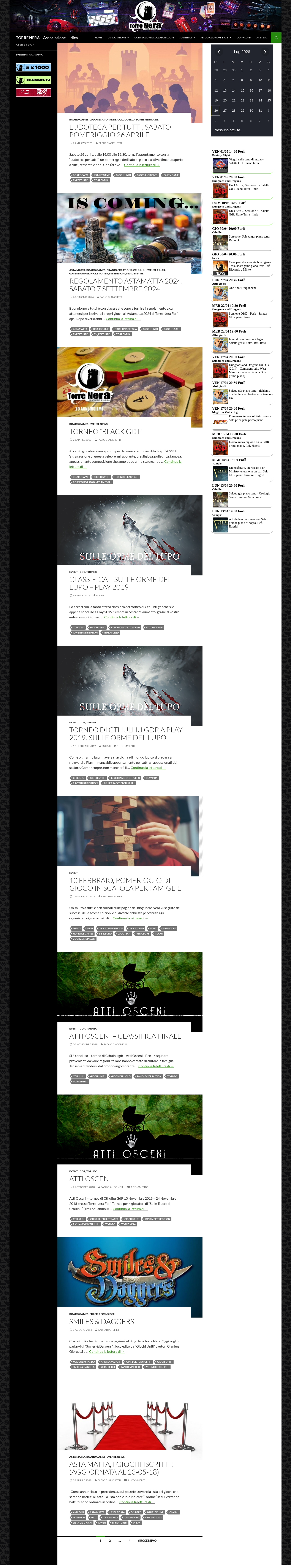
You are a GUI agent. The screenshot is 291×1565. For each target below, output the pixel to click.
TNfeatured (80, 180)
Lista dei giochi (82, 1522)
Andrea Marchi (110, 1361)
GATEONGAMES (79, 273)
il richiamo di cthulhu (125, 627)
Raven (102, 1522)
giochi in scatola (126, 329)
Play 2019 (151, 777)
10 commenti (126, 746)
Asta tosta (118, 1512)
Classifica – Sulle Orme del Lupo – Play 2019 (120, 583)
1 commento (139, 1187)
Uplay (137, 1522)
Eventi (151, 270)
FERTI (90, 928)
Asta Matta (77, 270)
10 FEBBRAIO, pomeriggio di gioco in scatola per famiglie (125, 884)
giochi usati (171, 329)
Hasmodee (169, 928)
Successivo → (149, 1540)
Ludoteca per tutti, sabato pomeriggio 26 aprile (120, 130)
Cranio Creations (119, 270)
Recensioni (107, 1314)
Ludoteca (124, 933)
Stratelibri (108, 1366)
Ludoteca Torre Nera (105, 119)
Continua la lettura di (142, 165)
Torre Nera (101, 180)
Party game (171, 175)
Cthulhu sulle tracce (104, 1219)
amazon (78, 1512)
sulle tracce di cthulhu (119, 783)
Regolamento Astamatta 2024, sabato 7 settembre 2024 (126, 284)
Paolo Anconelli (115, 1044)
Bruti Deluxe (155, 1512)
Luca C (100, 595)
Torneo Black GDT (127, 476)
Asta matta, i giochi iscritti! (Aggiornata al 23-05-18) (121, 1468)
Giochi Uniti (123, 175)
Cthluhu (78, 1219)
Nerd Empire (135, 273)
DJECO (77, 928)
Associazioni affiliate (214, 37)
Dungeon (79, 1517)
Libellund (105, 933)
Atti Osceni (90, 1178)
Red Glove (142, 933)
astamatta (80, 329)
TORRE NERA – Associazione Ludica (47, 37)
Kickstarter (99, 273)
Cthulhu (139, 270)
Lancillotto (153, 1517)
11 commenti (137, 1480)
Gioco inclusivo (147, 175)
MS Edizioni (117, 273)
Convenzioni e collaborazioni (154, 37)
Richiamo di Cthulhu (86, 1224)
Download (244, 37)
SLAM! (159, 933)
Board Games (79, 119)
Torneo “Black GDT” (106, 431)
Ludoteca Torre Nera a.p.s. (140, 119)
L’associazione (117, 37)
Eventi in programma (29, 54)
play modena (154, 627)
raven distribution (85, 632)
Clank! (173, 1512)
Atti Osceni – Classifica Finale (125, 1035)
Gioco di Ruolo (121, 1076)
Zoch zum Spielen (84, 938)
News (104, 424)
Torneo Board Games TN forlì (92, 482)
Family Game (102, 175)
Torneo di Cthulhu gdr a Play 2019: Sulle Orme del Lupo (126, 733)
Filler (161, 270)
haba (153, 928)
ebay (94, 1517)
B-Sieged (136, 1512)
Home (98, 37)
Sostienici (185, 37)
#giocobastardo (84, 1361)
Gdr (82, 571)
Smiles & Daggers (101, 1321)
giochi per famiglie (111, 928)
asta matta (97, 1512)
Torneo (91, 571)
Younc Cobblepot (157, 1366)
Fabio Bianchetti (110, 143)
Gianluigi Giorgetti (138, 1361)
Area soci (262, 37)
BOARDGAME (80, 175)
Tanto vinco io (130, 1366)
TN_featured (102, 334)
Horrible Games (83, 933)
